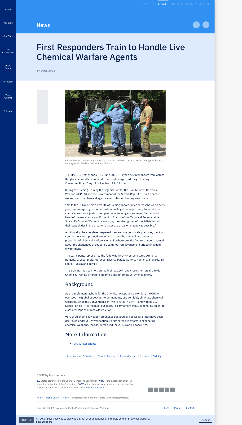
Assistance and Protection (80, 356)
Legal (167, 407)
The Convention (8, 51)
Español (204, 3)
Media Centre (8, 67)
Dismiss (205, 419)
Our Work (8, 36)
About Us (8, 22)
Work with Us (8, 96)
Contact (190, 407)
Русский (190, 3)
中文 (153, 3)
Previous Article (196, 24)
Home (40, 397)
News (43, 24)
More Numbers (94, 387)
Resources (8, 81)
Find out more (44, 421)
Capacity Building (106, 356)
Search (8, 9)
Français (177, 3)
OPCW (171, 378)
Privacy (177, 407)
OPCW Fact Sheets (84, 343)
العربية (145, 4)
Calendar (8, 111)
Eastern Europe (128, 356)
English (163, 3)
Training (157, 356)
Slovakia (144, 356)
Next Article (205, 24)
